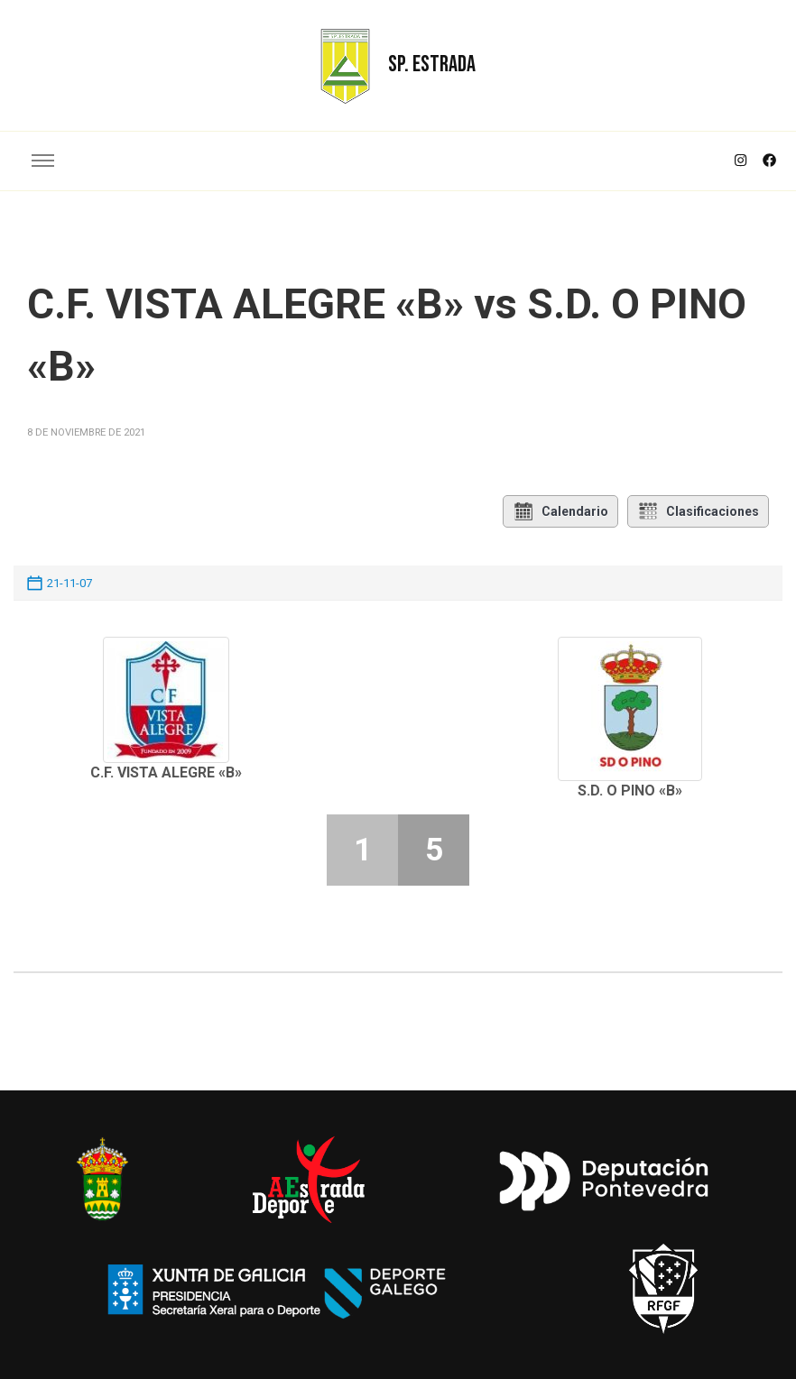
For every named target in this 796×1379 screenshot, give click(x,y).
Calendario (560, 511)
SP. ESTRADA (432, 64)
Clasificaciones (698, 511)
